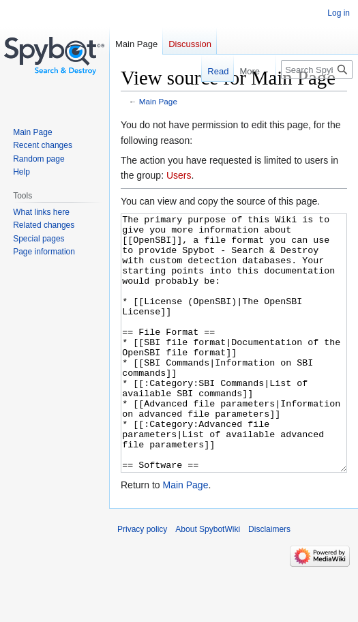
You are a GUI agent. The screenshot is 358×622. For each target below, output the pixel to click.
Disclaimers (269, 580)
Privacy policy (142, 580)
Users (179, 175)
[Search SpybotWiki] (317, 69)
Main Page (158, 101)
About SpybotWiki (207, 580)
